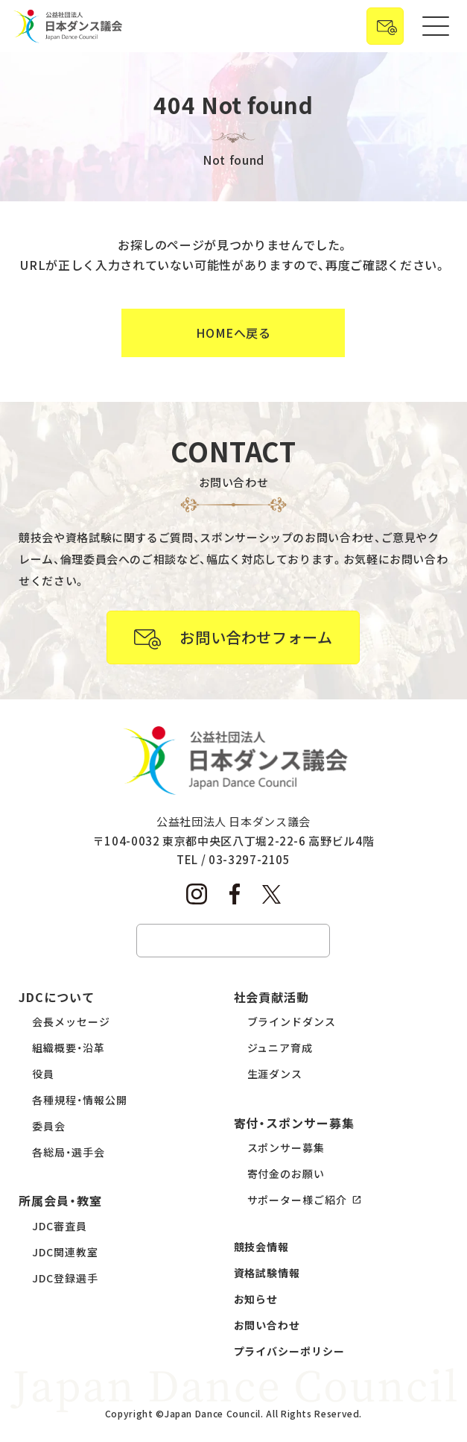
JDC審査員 (59, 1225)
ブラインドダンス (292, 1021)
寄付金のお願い (286, 1173)
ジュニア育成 (280, 1047)
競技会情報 (262, 1246)
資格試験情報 (267, 1272)
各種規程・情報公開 (79, 1099)
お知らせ (256, 1298)
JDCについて (57, 997)
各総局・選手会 (68, 1152)
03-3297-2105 (249, 859)
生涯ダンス (275, 1073)
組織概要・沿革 (68, 1047)
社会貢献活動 (272, 997)
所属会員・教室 (60, 1200)
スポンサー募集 (286, 1147)
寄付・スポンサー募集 (294, 1123)
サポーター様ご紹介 (297, 1199)
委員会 (49, 1125)
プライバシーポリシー (290, 1351)
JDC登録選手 (65, 1278)
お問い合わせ (267, 1324)
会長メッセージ (71, 1021)
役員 (43, 1073)
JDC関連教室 (65, 1251)
